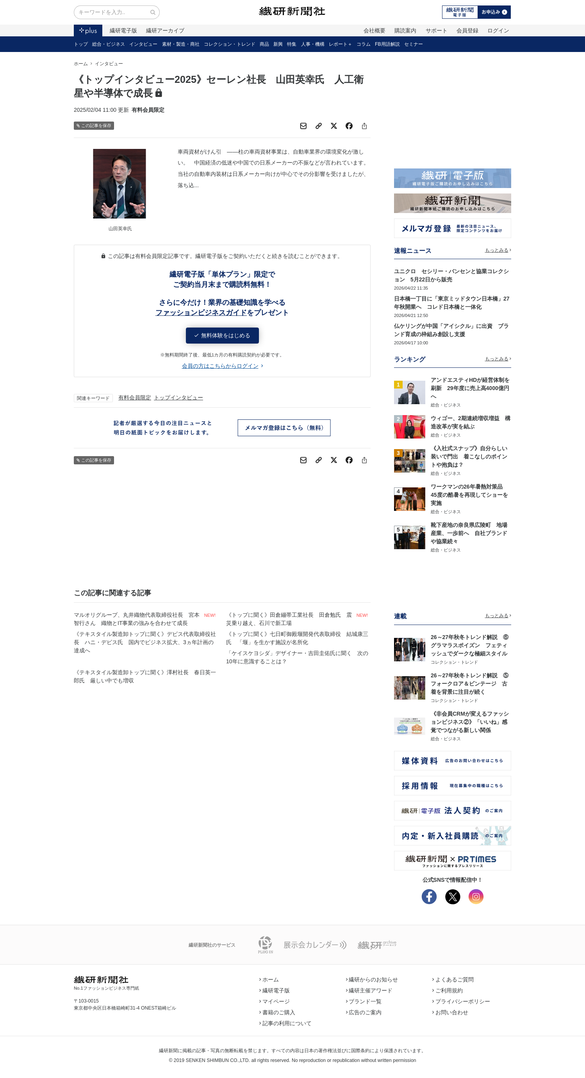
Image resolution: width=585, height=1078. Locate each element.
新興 (278, 44)
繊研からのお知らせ (372, 979)
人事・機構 (313, 44)
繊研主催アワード (369, 990)
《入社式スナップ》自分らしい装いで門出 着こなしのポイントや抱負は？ (469, 456)
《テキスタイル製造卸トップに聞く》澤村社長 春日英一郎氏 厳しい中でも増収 (145, 676)
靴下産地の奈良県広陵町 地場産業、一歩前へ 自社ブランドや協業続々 (469, 533)
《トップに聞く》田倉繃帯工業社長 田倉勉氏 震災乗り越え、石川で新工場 (289, 619)
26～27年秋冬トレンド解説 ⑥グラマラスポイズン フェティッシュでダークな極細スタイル (469, 645)
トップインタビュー (178, 397)
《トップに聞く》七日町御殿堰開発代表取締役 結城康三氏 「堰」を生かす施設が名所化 (297, 638)
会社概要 (374, 30)
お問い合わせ (450, 1012)
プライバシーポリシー (461, 1001)
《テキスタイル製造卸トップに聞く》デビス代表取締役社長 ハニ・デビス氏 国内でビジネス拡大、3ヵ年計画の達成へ (145, 642)
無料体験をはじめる (222, 335)
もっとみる (498, 250)
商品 (264, 44)
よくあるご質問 (453, 979)
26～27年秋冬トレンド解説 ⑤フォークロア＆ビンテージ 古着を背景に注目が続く (469, 683)
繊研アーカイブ (165, 30)
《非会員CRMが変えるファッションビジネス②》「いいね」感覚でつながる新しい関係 (470, 722)
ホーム (81, 63)
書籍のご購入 (277, 1012)
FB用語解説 (387, 44)
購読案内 (405, 30)
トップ (81, 44)
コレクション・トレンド (229, 44)
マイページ (274, 1001)
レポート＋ (340, 44)
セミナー (413, 44)
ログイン (498, 30)
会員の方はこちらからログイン (222, 366)
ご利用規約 (447, 990)
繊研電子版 (123, 30)
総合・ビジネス (108, 44)
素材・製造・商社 (181, 44)
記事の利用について (285, 1023)
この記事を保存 (94, 125)
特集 (291, 44)
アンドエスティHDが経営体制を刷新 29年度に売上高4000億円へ (470, 388)
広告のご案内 (364, 1012)
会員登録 (467, 30)
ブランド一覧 (364, 1001)
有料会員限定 (134, 397)
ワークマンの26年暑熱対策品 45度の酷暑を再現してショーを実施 (469, 494)
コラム (364, 44)
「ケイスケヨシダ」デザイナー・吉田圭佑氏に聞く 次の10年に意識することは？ (297, 657)
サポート (437, 30)
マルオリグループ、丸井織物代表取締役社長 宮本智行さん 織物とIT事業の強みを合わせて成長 (137, 619)
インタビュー (143, 44)
